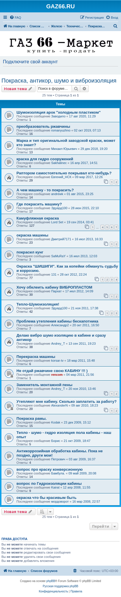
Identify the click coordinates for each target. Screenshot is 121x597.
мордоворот (60, 501)
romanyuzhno (60, 130)
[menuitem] (15, 17)
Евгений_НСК (61, 177)
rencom (57, 374)
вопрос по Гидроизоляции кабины (49, 483)
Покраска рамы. (31, 418)
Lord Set (57, 222)
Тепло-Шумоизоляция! (37, 304)
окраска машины (32, 235)
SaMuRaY (58, 256)
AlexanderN (59, 405)
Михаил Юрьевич (64, 148)
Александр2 (60, 325)
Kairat (55, 487)
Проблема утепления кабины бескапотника (57, 321)
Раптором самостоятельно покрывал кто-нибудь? (63, 173)
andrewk (57, 194)
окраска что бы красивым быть (46, 497)
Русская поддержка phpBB (60, 586)
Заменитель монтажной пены (44, 385)
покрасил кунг (29, 252)
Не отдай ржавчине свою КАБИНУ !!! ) (52, 371)
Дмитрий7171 (61, 239)
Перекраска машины (35, 356)
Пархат (56, 291)
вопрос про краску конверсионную (49, 469)
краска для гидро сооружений (44, 159)
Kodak (55, 422)
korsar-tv (57, 360)
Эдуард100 (59, 208)
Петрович (58, 459)
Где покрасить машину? (39, 204)
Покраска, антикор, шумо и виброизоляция (58, 80)
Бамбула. (58, 473)
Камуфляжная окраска (37, 218)
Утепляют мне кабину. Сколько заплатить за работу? (66, 401)
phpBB (50, 581)
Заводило (58, 116)
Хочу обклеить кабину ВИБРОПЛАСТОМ (54, 287)
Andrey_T (58, 343)
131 (53, 274)
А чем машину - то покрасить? (45, 190)
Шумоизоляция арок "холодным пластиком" (58, 112)
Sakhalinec (59, 163)
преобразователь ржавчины (43, 126)
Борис (55, 440)
